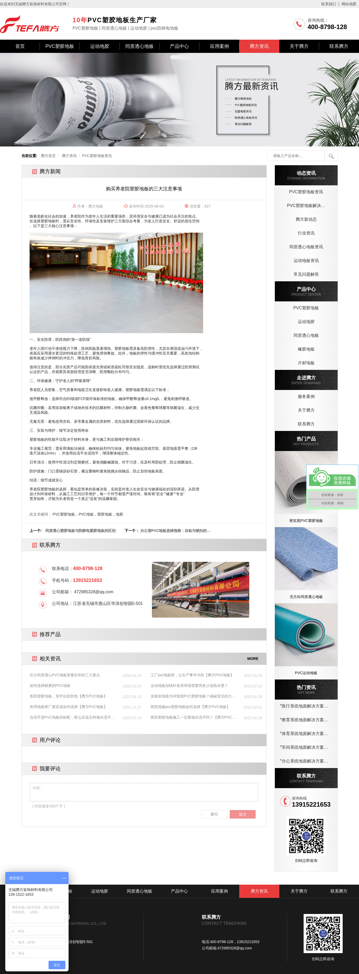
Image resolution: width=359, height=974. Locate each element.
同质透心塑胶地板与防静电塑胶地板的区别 (80, 531)
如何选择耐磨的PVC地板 (50, 685)
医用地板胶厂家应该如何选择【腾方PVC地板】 (69, 707)
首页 (20, 46)
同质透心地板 (139, 46)
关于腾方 (299, 46)
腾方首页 (48, 156)
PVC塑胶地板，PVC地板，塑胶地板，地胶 (87, 514)
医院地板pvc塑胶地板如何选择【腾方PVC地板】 (191, 707)
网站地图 (349, 4)
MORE (253, 658)
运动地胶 (99, 46)
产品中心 (179, 46)
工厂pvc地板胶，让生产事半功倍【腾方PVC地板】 (192, 675)
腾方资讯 (259, 46)
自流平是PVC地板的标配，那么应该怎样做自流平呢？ (70, 717)
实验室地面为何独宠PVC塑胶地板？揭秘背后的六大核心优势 (193, 696)
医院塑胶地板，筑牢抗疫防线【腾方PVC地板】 (69, 696)
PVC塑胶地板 (59, 46)
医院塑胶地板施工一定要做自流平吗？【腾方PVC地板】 (193, 717)
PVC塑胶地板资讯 (97, 156)
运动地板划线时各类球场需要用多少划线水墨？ (189, 685)
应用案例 (219, 46)
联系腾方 (338, 46)
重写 (214, 814)
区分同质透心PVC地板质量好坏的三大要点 (65, 675)
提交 (242, 814)
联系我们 (328, 4)
